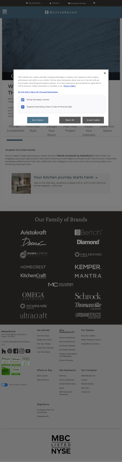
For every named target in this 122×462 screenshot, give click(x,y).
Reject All (70, 120)
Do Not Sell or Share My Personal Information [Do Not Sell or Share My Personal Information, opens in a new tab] (38, 92)
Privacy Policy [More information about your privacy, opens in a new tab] (70, 86)
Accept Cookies (93, 120)
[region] (61, 97)
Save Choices (37, 120)
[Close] (104, 73)
